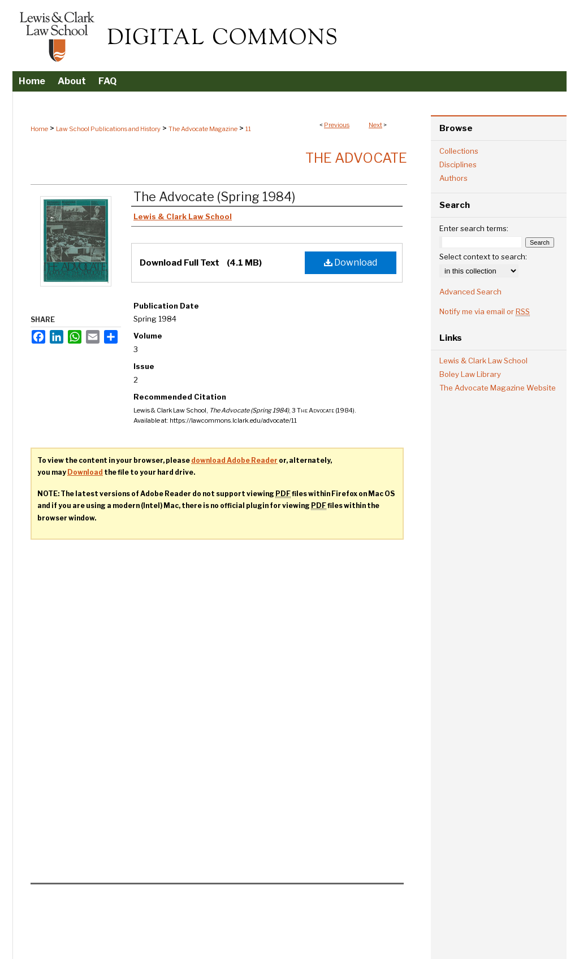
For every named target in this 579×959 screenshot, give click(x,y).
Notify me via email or (484, 311)
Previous (336, 125)
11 (248, 129)
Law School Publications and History (108, 129)
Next (375, 125)
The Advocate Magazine (202, 129)
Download (350, 262)
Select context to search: (483, 256)
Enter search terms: (473, 228)
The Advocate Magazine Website (497, 387)
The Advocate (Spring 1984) (214, 196)
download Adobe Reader (234, 460)
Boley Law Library (470, 374)
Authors (453, 178)
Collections (458, 150)
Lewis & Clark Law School (483, 360)
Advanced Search (470, 291)
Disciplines (458, 164)
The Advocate (356, 158)
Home (39, 129)
